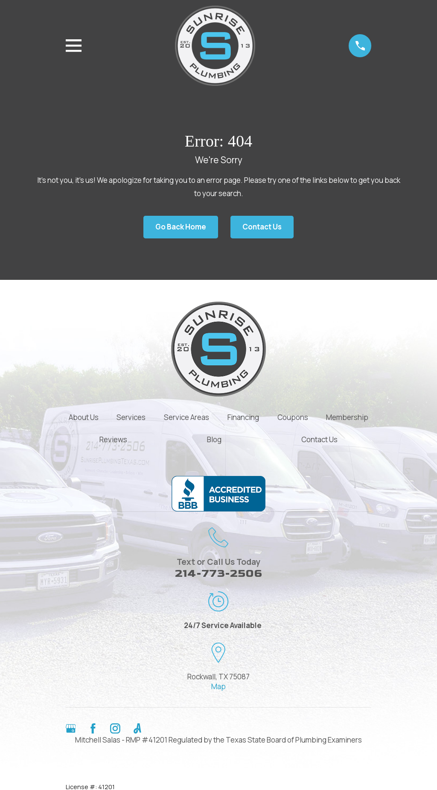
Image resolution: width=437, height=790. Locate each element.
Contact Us (262, 227)
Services (131, 417)
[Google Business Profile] (71, 728)
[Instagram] (115, 728)
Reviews (113, 439)
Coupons (292, 417)
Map (218, 686)
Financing (243, 417)
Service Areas (186, 417)
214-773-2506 (218, 573)
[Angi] (137, 728)
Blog (214, 439)
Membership (347, 417)
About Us (84, 417)
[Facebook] (93, 728)
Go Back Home (180, 227)
